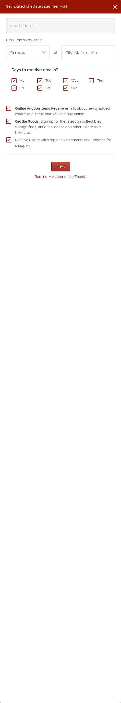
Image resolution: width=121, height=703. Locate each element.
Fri (22, 88)
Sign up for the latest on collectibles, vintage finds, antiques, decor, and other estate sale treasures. (58, 126)
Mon (23, 80)
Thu (100, 80)
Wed (75, 80)
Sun (74, 88)
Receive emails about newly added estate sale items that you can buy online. (62, 111)
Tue (48, 80)
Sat (47, 88)
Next (61, 166)
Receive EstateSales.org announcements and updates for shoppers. (63, 143)
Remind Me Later (49, 177)
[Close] (115, 7)
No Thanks (78, 177)
